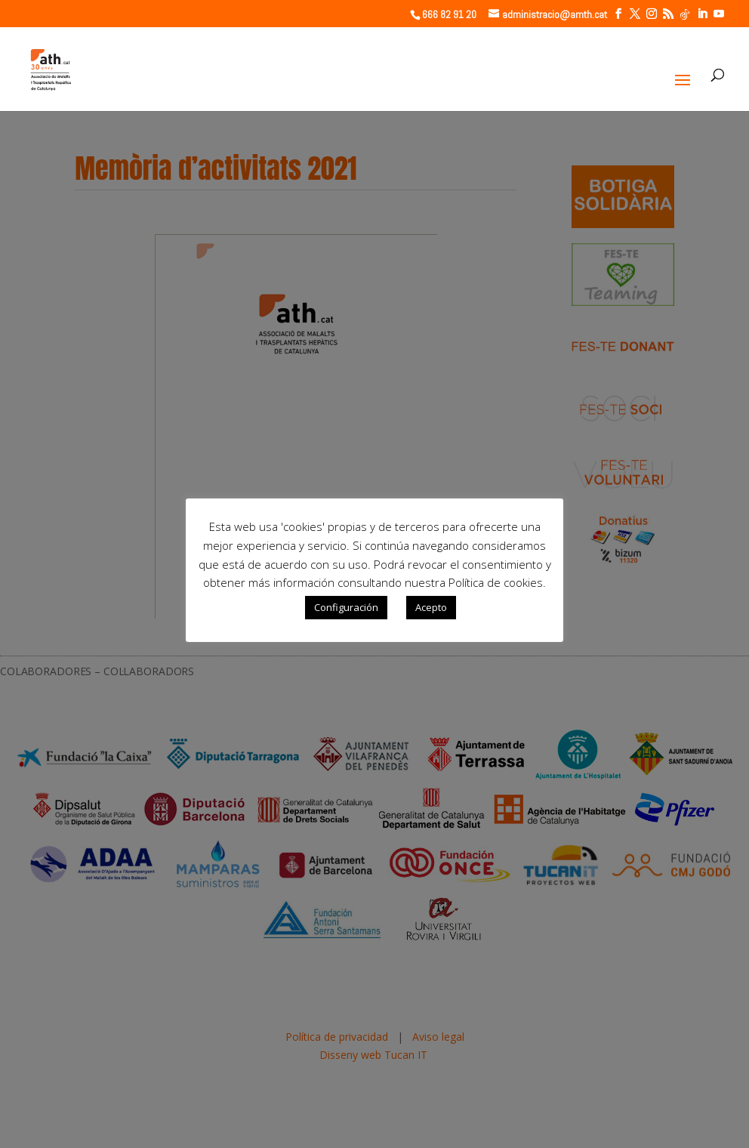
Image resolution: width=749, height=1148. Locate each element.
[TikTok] (685, 14)
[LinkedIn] (702, 14)
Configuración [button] (346, 607)
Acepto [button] (431, 607)
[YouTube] (719, 14)
